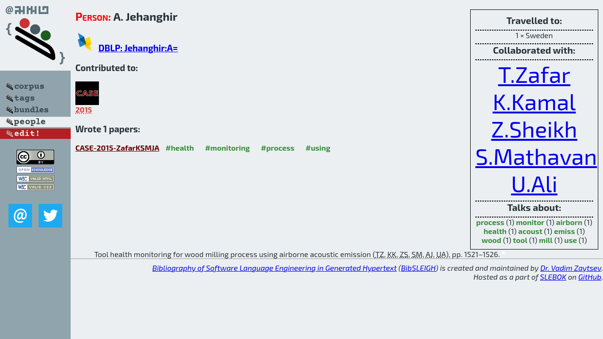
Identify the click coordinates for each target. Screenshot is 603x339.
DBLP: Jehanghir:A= (138, 47)
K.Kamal (534, 101)
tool (520, 239)
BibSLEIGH (418, 267)
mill (546, 239)
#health (179, 147)
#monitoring (227, 147)
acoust (530, 230)
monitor (530, 222)
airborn (569, 222)
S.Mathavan (536, 156)
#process (277, 147)
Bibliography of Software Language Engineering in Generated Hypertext (274, 267)
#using (317, 147)
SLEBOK (553, 276)
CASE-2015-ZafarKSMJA (117, 147)
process (490, 222)
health (494, 230)
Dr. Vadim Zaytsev (570, 267)
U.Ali (534, 183)
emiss (564, 230)
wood (491, 239)
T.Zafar (534, 74)
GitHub (590, 276)
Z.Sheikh (534, 128)
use (570, 239)
